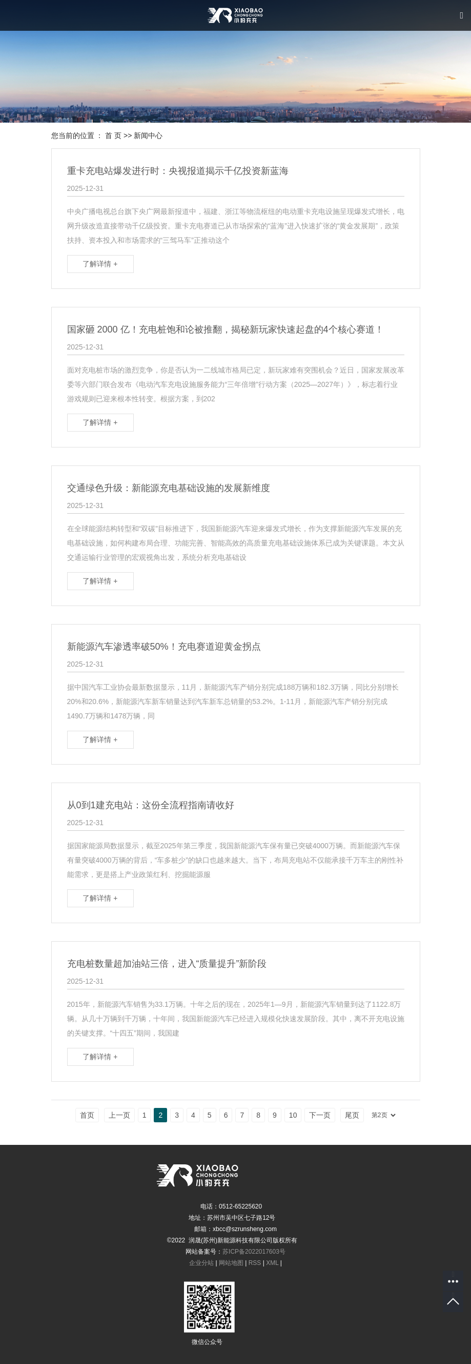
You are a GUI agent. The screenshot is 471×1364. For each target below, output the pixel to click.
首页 (87, 1115)
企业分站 (201, 1262)
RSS (255, 1262)
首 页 (113, 135)
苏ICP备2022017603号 (253, 1251)
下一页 (320, 1115)
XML (272, 1262)
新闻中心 (148, 135)
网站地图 (231, 1262)
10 (293, 1115)
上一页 (119, 1115)
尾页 (352, 1115)
